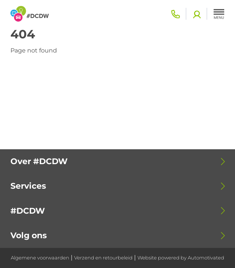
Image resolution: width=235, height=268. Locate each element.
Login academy (196, 14)
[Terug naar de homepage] (29, 14)
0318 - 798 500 (175, 14)
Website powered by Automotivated (180, 258)
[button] (219, 14)
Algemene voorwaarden (40, 258)
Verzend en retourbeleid (103, 258)
